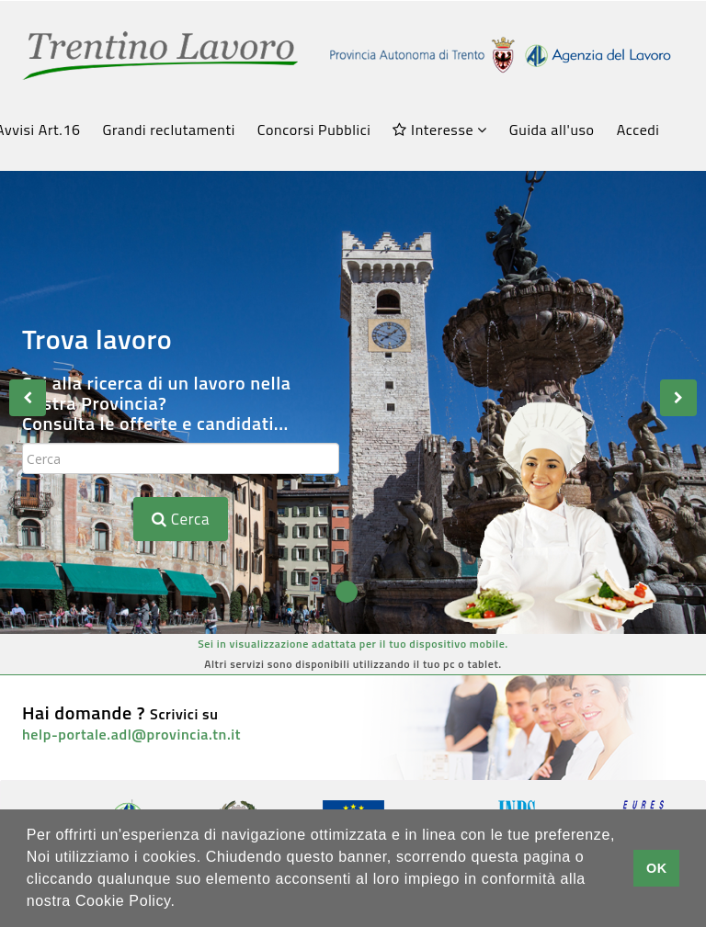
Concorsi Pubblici (314, 130)
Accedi (638, 130)
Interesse (439, 130)
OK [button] (656, 868)
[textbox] (180, 458)
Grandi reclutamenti (169, 130)
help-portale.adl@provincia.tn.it (131, 734)
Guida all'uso (552, 130)
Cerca (181, 519)
